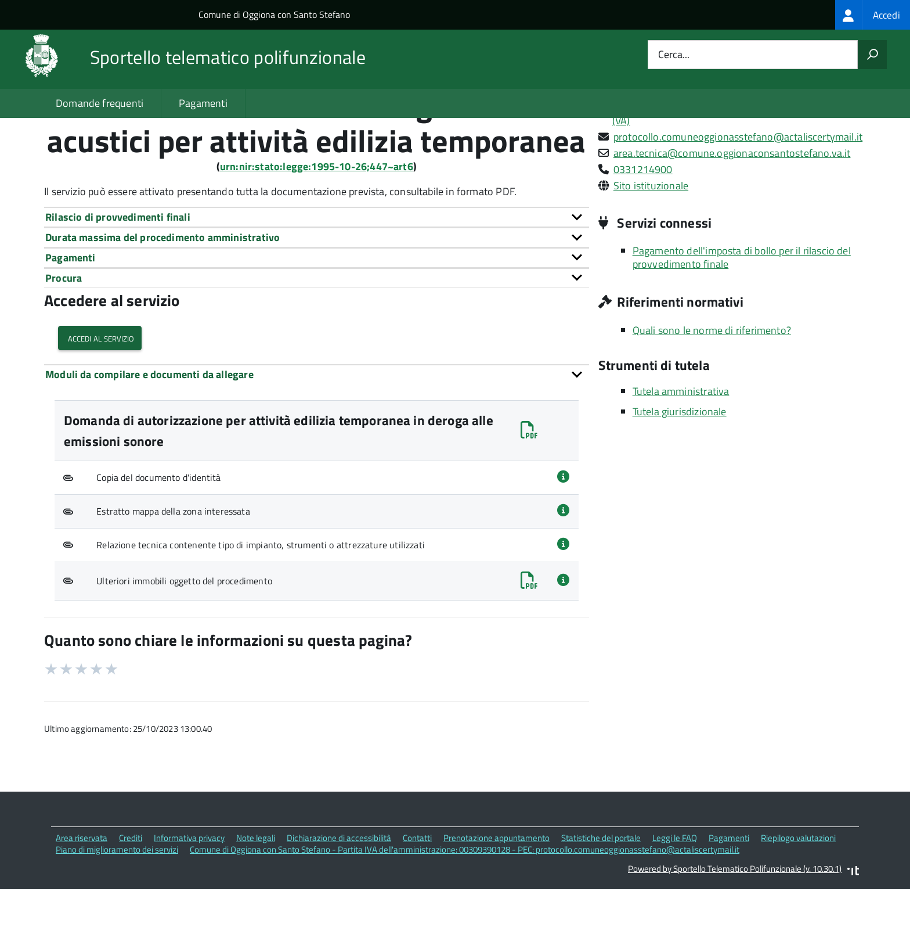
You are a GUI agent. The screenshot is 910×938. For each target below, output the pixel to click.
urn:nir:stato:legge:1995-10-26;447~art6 (316, 217)
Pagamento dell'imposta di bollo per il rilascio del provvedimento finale (742, 308)
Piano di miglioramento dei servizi (117, 900)
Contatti (417, 889)
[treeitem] (872, 15)
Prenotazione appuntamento (496, 889)
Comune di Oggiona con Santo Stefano (274, 14)
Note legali (255, 889)
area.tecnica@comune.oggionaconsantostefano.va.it (732, 204)
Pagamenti (203, 103)
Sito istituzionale (650, 237)
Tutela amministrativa (681, 442)
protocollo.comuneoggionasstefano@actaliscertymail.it (737, 188)
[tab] (316, 268)
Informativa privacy (189, 889)
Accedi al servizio (100, 389)
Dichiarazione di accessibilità (339, 889)
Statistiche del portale (601, 889)
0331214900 (643, 220)
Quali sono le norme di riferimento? (712, 381)
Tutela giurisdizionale (680, 462)
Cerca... (673, 55)
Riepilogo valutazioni (798, 889)
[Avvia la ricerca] (872, 54)
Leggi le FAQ (674, 889)
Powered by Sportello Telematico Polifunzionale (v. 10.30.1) (735, 919)
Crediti (130, 889)
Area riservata (81, 889)
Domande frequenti (99, 103)
